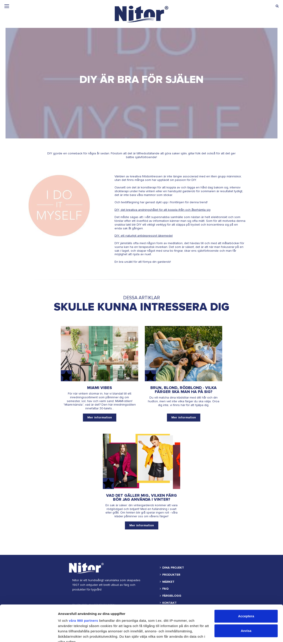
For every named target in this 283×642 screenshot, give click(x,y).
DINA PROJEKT (173, 567)
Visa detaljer (68, 633)
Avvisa (246, 594)
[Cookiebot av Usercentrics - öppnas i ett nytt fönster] (28, 633)
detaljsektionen (71, 621)
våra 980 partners (83, 584)
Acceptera (246, 580)
